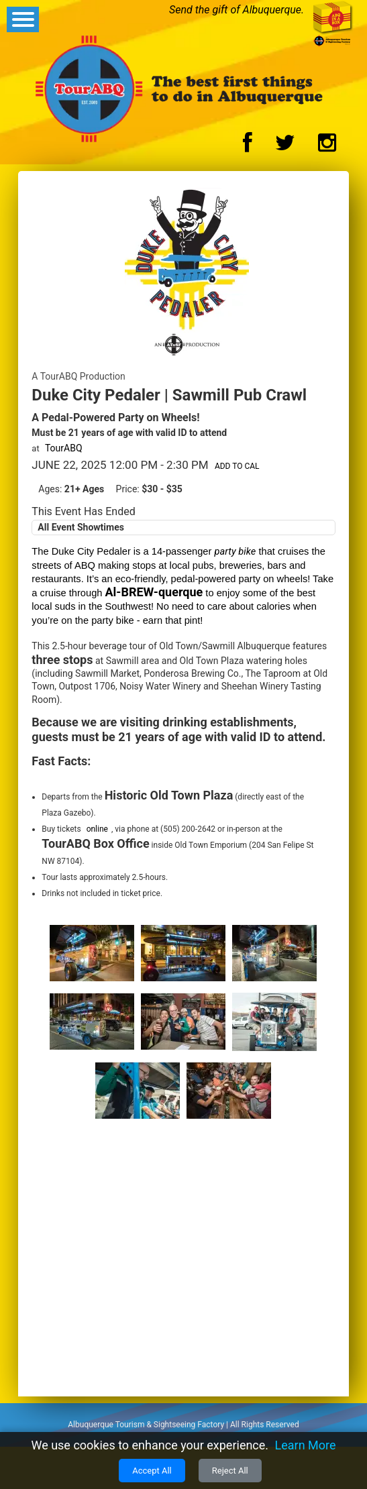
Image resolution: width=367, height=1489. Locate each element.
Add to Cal (237, 466)
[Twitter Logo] (285, 146)
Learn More (305, 1445)
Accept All (152, 1471)
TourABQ (64, 448)
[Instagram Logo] (327, 146)
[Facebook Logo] (248, 146)
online (97, 829)
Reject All (230, 1471)
